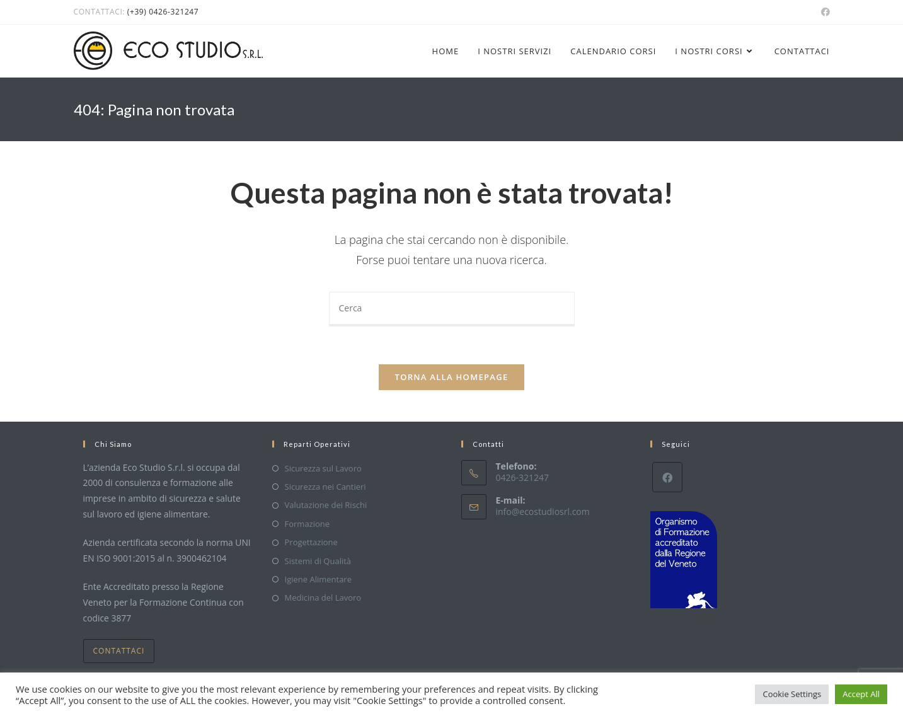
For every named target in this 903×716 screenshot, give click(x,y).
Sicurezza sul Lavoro (323, 468)
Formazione (307, 523)
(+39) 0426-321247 (162, 11)
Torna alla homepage (452, 377)
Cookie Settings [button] (791, 694)
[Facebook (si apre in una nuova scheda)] (823, 12)
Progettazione (311, 542)
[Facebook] (667, 477)
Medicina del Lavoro (323, 597)
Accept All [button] (861, 694)
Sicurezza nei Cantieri (325, 486)
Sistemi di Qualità (318, 561)
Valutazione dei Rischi (326, 505)
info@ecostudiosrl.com (543, 511)
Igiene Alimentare (318, 579)
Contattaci (119, 650)
